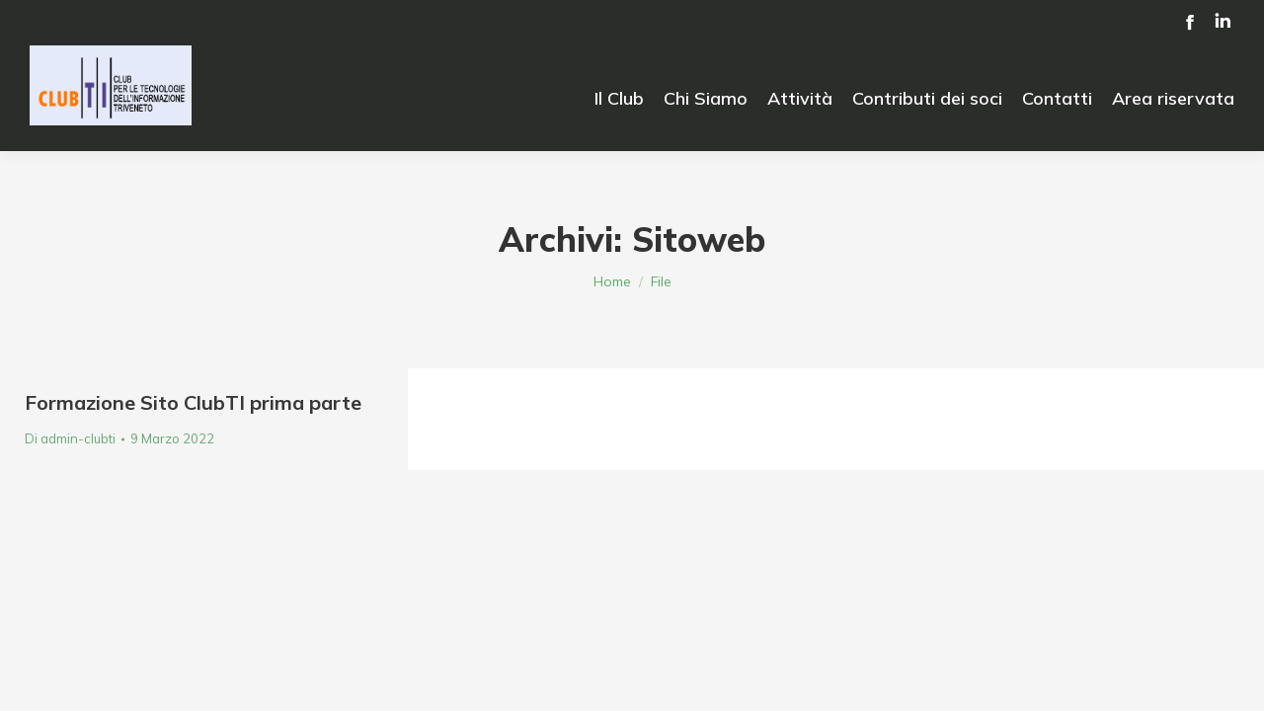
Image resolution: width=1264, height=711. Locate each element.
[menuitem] (619, 98)
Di (70, 438)
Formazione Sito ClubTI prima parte (193, 402)
